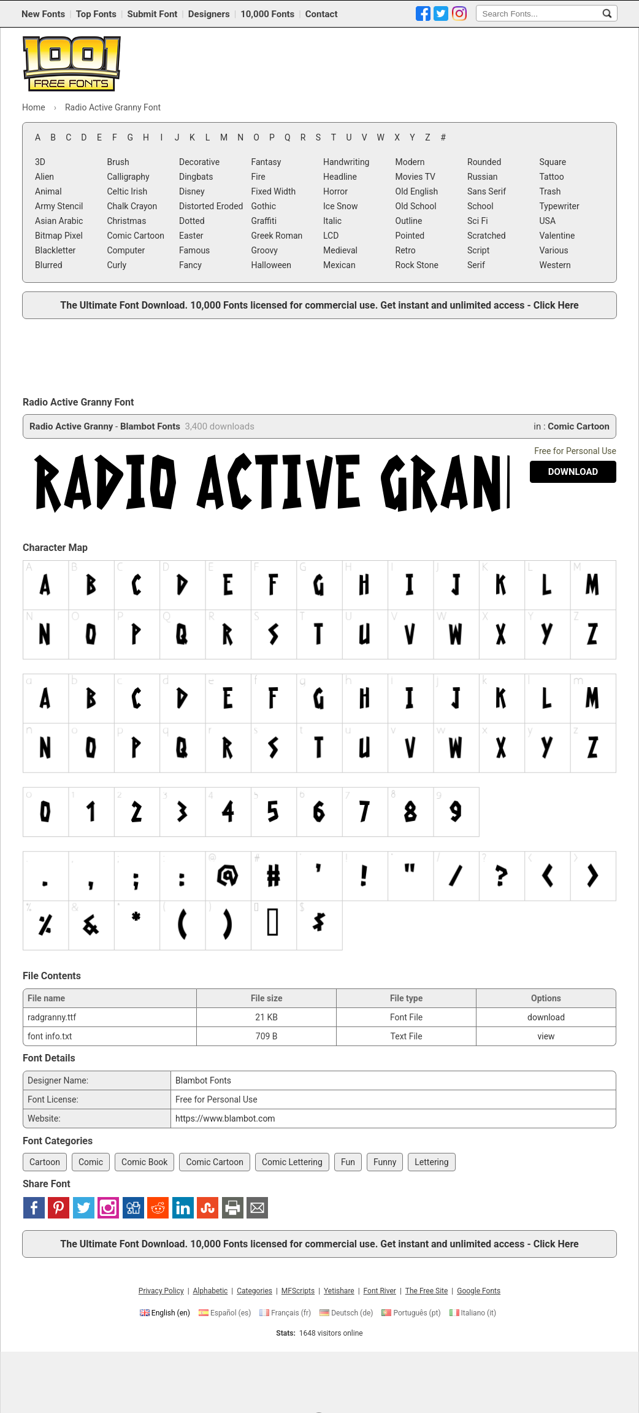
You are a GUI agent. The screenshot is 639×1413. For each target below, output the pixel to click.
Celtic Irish (127, 191)
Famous (194, 250)
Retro (406, 250)
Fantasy (266, 162)
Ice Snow (340, 206)
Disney (192, 191)
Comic (90, 1162)
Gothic (264, 206)
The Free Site (426, 1291)
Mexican (339, 265)
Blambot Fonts (150, 426)
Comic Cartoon (136, 236)
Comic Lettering (292, 1162)
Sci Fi (477, 221)
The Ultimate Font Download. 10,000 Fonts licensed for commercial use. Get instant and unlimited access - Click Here (319, 305)
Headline (340, 177)
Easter (191, 236)
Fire (258, 177)
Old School (416, 206)
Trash (550, 191)
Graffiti (264, 221)
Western (555, 265)
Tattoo (552, 177)
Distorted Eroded (211, 206)
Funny (384, 1162)
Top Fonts (96, 14)
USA (548, 221)
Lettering (431, 1162)
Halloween (271, 265)
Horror (335, 191)
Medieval (340, 250)
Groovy (264, 250)
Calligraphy (128, 177)
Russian (482, 177)
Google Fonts (478, 1291)
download (546, 1017)
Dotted (192, 221)
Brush (118, 162)
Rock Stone (417, 265)
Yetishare (339, 1291)
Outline (409, 221)
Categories (254, 1291)
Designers (209, 14)
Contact (321, 14)
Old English (417, 191)
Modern (410, 162)
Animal (48, 191)
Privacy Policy (161, 1291)
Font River (380, 1291)
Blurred (49, 265)
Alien (44, 177)
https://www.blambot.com (225, 1118)
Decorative (199, 162)
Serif (476, 265)
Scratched (486, 236)
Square (553, 162)
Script (478, 250)
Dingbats (196, 177)
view (545, 1036)
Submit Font (153, 14)
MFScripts (298, 1291)
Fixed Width (273, 191)
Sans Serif (486, 191)
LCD (331, 236)
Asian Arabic (59, 221)
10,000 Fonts (267, 14)
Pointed (410, 236)
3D (40, 162)
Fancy (190, 265)
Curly (117, 265)
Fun (348, 1162)
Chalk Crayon (132, 206)
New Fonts (43, 14)
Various (554, 250)
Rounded (484, 162)
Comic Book (144, 1162)
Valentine (557, 236)
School (480, 206)
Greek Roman (277, 236)
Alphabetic (210, 1291)
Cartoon (44, 1162)
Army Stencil (59, 206)
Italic (332, 221)
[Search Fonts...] (607, 13)
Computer (126, 250)
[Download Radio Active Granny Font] (573, 471)
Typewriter (560, 206)
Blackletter (55, 250)
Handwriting (346, 162)
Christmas (127, 221)
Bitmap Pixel (59, 236)
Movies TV (416, 177)
